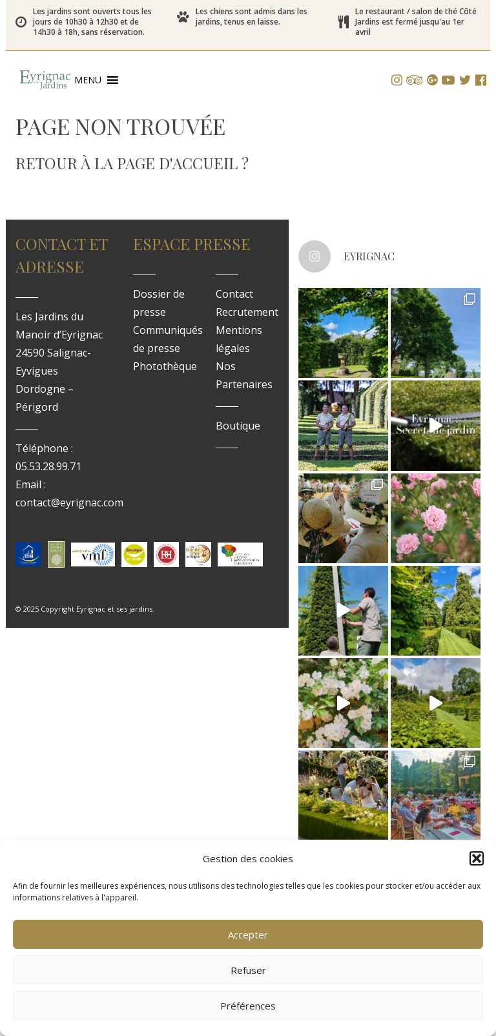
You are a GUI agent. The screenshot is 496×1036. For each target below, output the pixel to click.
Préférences (248, 1005)
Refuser (248, 970)
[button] (476, 858)
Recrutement (247, 312)
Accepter (248, 934)
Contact (234, 294)
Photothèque (165, 366)
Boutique (238, 426)
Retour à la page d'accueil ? (132, 162)
